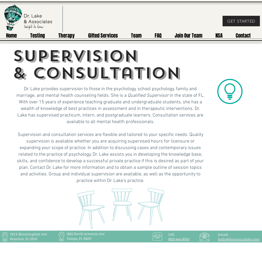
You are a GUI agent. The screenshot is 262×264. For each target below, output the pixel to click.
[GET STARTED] (241, 21)
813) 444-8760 (179, 239)
